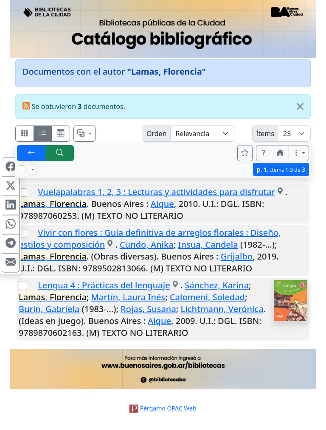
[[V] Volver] (31, 153)
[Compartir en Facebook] (11, 167)
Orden (156, 133)
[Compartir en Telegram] (11, 244)
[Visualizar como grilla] (60, 134)
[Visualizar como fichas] (24, 134)
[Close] (300, 106)
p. (281, 169)
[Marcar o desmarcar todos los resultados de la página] (22, 168)
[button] (263, 153)
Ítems (265, 133)
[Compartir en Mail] (11, 263)
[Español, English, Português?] (84, 134)
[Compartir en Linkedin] (11, 205)
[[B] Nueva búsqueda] (59, 153)
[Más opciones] (299, 153)
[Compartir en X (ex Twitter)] (11, 186)
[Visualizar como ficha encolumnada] (43, 134)
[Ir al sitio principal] (163, 29)
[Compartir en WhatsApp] (11, 225)
